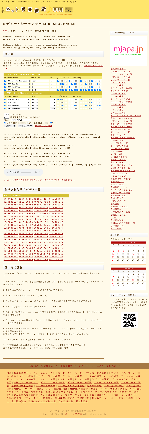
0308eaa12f (41, 199)
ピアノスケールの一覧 (121, 121)
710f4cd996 (41, 260)
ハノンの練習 (117, 85)
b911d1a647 (11, 214)
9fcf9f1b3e (26, 257)
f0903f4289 (41, 234)
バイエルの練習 (118, 83)
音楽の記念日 (117, 198)
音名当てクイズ (118, 162)
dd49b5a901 (26, 245)
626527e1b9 (26, 216)
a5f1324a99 (56, 225)
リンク (114, 218)
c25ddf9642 (41, 237)
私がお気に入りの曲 (120, 212)
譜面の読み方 (117, 182)
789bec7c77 (56, 208)
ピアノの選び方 (118, 201)
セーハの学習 (117, 140)
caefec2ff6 (56, 211)
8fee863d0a (56, 248)
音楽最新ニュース (119, 187)
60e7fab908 (56, 260)
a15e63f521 (26, 240)
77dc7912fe (56, 240)
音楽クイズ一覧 (118, 160)
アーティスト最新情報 (121, 190)
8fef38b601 (41, 248)
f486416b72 (11, 245)
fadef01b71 (41, 222)
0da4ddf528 (26, 234)
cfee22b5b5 (41, 211)
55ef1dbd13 (41, 216)
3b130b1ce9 (41, 219)
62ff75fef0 (11, 216)
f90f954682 (26, 254)
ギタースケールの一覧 (121, 127)
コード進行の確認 (119, 146)
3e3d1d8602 (26, 219)
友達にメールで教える (41, 366)
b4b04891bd (11, 225)
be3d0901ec (11, 208)
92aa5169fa (56, 257)
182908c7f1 (56, 242)
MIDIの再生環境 (119, 157)
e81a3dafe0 (11, 205)
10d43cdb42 (11, 254)
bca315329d (26, 208)
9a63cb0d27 (41, 208)
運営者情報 (116, 229)
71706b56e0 (26, 260)
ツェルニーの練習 (119, 91)
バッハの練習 (117, 96)
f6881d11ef (41, 254)
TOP (5, 31)
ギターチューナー (119, 135)
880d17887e (41, 240)
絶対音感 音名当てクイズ (123, 171)
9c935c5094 (11, 248)
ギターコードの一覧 (120, 132)
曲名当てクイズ (118, 176)
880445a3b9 (56, 214)
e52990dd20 (41, 205)
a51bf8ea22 (11, 228)
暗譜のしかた (117, 185)
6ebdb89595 (56, 199)
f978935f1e (41, 202)
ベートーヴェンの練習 (121, 102)
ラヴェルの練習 (118, 113)
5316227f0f (26, 251)
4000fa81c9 (11, 242)
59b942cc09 (41, 231)
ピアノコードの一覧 (120, 80)
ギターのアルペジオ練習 (123, 138)
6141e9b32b (26, 231)
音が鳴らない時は (43, 126)
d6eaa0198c (41, 245)
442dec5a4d (41, 251)
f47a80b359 (56, 202)
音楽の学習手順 (118, 69)
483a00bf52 (11, 219)
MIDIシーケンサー (120, 149)
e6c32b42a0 (56, 254)
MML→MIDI (117, 151)
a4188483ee (11, 257)
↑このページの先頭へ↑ (108, 366)
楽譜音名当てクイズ (120, 168)
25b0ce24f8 (26, 242)
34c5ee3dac (11, 234)
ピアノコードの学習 (120, 77)
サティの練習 (117, 110)
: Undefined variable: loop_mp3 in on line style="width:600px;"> (23, 172)
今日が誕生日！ (118, 196)
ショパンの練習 (118, 105)
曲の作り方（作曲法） (121, 179)
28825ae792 (11, 222)
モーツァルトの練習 (120, 99)
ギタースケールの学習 (121, 124)
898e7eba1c (11, 260)
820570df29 (11, 199)
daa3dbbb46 (56, 234)
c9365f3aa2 (56, 222)
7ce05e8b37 (56, 228)
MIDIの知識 (117, 154)
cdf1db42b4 (11, 237)
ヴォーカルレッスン (120, 72)
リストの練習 (117, 107)
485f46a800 (56, 231)
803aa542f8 (41, 228)
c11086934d (26, 202)
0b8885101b (26, 199)
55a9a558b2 (56, 216)
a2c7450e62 (41, 214)
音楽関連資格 (117, 220)
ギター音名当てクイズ (121, 165)
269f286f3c (56, 251)
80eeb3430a (11, 251)
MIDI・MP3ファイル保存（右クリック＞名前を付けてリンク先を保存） (39, 180)
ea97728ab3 (11, 211)
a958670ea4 (11, 240)
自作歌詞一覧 (117, 226)
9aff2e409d (41, 257)
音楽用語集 (116, 209)
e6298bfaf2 (26, 205)
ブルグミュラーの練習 (121, 88)
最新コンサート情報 (120, 193)
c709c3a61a (56, 205)
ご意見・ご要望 (118, 215)
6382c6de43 (11, 231)
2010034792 (41, 242)
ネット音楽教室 (73, 414)
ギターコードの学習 (120, 129)
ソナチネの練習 (118, 94)
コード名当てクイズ (120, 173)
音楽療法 (115, 204)
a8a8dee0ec (41, 225)
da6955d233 (26, 211)
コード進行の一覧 (119, 143)
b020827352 (56, 237)
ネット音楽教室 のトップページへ (74, 366)
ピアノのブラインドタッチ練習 (126, 116)
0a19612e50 (26, 222)
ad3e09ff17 (26, 225)
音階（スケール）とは (121, 118)
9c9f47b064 (26, 228)
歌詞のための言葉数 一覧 (123, 223)
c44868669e (26, 237)
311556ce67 (56, 219)
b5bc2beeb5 (26, 214)
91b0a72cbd (26, 248)
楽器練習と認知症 (119, 207)
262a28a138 (11, 202)
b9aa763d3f (56, 245)
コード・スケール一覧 (121, 74)
